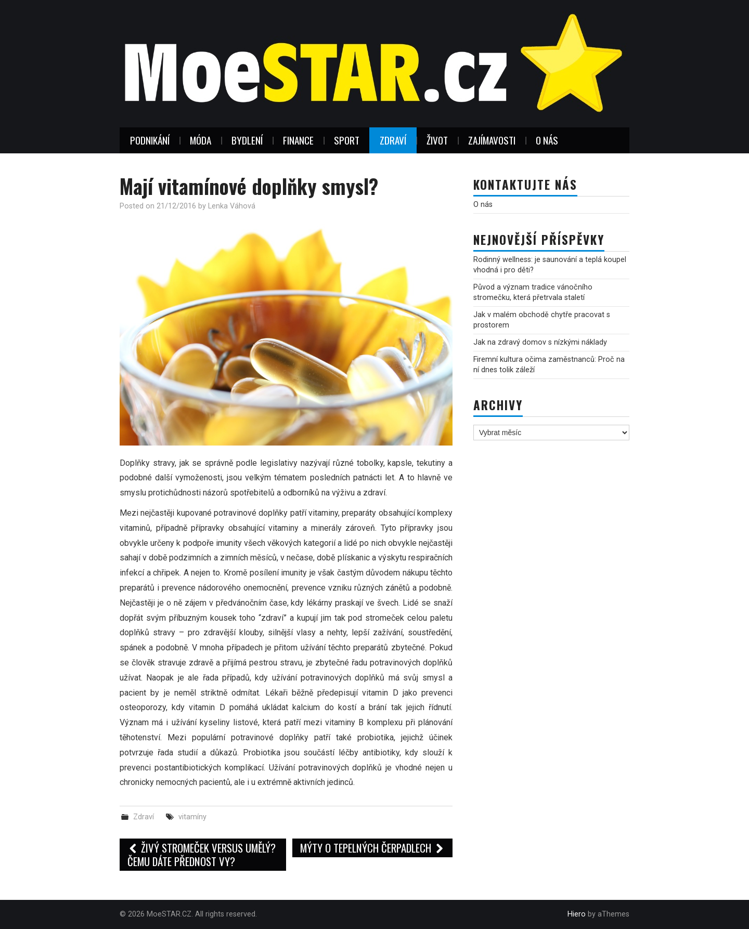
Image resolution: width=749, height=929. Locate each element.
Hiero (576, 914)
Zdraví (393, 140)
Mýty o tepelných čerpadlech (372, 848)
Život (437, 140)
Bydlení (247, 140)
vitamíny (192, 817)
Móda (200, 140)
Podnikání (150, 140)
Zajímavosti (491, 140)
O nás (547, 140)
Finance (298, 140)
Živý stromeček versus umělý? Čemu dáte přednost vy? (201, 854)
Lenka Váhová (231, 206)
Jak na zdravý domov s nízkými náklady (540, 342)
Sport (346, 140)
